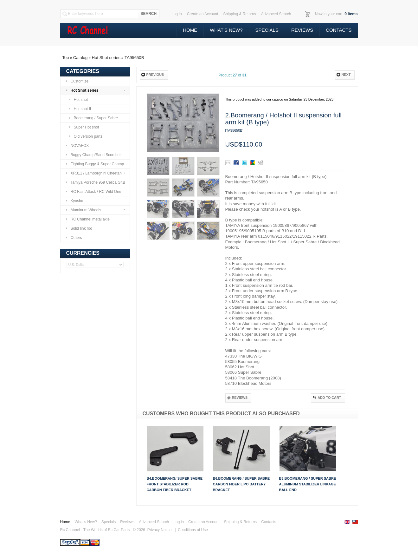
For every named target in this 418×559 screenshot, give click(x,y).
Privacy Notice (159, 530)
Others (74, 237)
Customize (77, 81)
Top (65, 57)
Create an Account (204, 522)
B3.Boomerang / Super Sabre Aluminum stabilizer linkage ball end (307, 484)
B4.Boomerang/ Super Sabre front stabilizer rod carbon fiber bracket (175, 484)
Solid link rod (79, 228)
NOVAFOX (77, 145)
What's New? (226, 30)
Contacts (338, 30)
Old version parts (86, 136)
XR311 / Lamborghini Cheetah (95, 173)
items (351, 14)
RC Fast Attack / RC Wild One (93, 191)
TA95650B (134, 57)
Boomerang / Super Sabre (93, 118)
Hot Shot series (106, 57)
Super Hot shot (84, 127)
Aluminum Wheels (95, 210)
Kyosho (74, 201)
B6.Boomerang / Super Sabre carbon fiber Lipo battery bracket (241, 484)
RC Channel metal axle (88, 219)
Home (190, 30)
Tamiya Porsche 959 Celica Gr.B (95, 182)
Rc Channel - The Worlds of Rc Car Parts (95, 530)
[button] (153, 75)
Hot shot (78, 99)
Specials (267, 30)
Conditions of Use (193, 530)
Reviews (302, 30)
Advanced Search (154, 522)
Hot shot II (80, 109)
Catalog (80, 57)
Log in (178, 522)
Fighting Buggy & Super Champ (95, 164)
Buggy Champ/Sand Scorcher (93, 155)
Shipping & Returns (240, 522)
